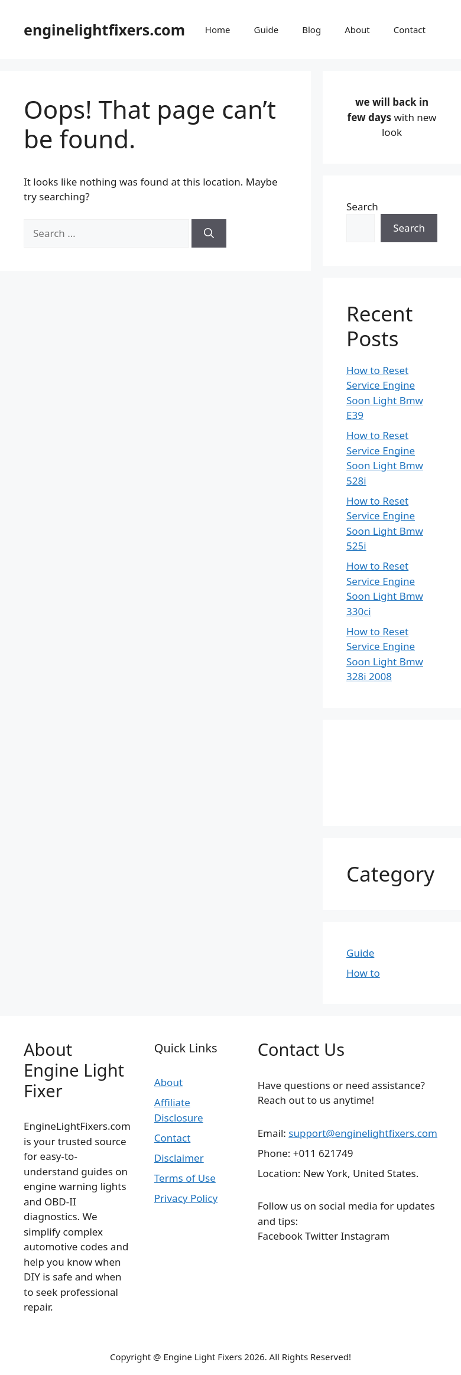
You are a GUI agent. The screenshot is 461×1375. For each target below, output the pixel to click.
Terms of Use (185, 1178)
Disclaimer (179, 1158)
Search (362, 206)
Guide (266, 29)
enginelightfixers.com (104, 29)
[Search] (208, 233)
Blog (311, 29)
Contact (410, 29)
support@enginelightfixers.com (362, 1133)
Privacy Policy (185, 1198)
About (357, 29)
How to (363, 973)
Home (217, 29)
